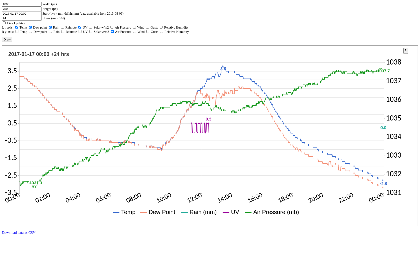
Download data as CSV (18, 232)
